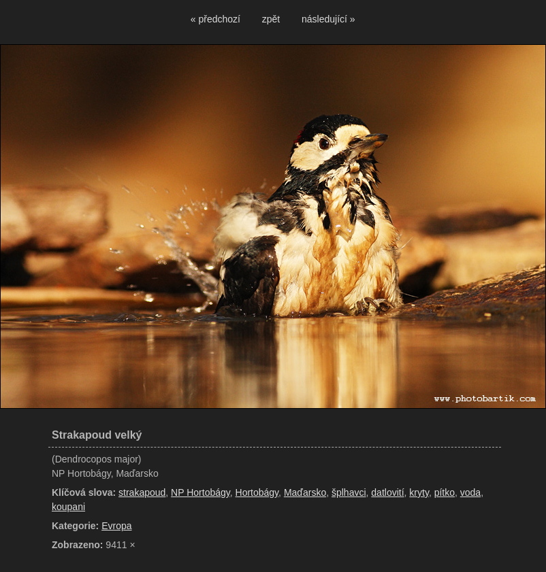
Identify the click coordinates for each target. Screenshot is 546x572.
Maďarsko (305, 492)
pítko (444, 492)
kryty (419, 492)
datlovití (387, 492)
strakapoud (141, 492)
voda (470, 492)
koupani (68, 506)
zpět (271, 19)
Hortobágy (257, 492)
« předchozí (215, 19)
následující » (328, 19)
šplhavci (349, 492)
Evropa (116, 525)
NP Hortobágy (200, 492)
